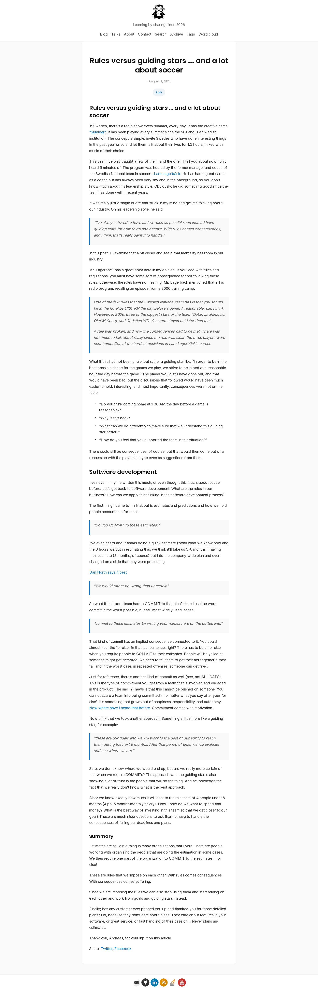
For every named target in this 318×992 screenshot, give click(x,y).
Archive (176, 34)
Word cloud (208, 34)
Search (161, 34)
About (129, 34)
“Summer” (97, 132)
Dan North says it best (108, 572)
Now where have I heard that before (119, 708)
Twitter (106, 949)
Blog (104, 34)
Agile (159, 92)
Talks (115, 34)
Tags (191, 34)
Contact (144, 34)
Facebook (122, 949)
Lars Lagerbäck (167, 174)
